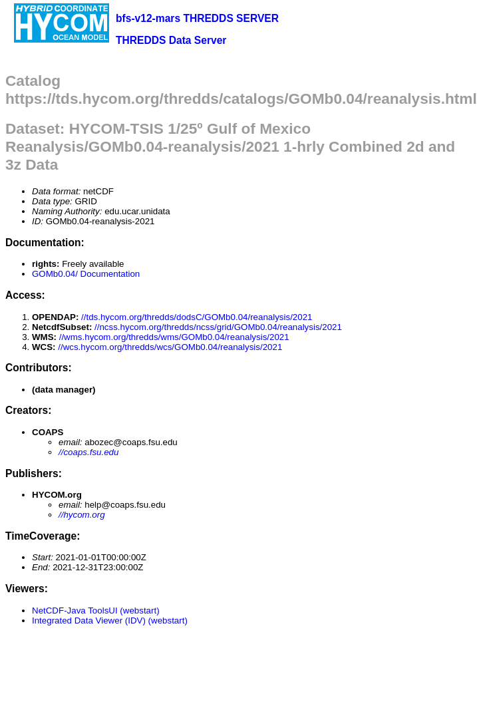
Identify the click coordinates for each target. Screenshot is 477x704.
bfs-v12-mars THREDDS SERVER (197, 18)
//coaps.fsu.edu (88, 452)
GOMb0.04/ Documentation (86, 274)
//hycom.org (82, 515)
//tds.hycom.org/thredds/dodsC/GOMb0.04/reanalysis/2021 (196, 317)
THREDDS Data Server (171, 40)
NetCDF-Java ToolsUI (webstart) (96, 611)
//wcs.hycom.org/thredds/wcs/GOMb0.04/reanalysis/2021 (170, 347)
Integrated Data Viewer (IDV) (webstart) (110, 620)
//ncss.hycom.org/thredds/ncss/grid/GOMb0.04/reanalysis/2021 (218, 327)
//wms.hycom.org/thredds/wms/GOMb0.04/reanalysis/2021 (174, 337)
